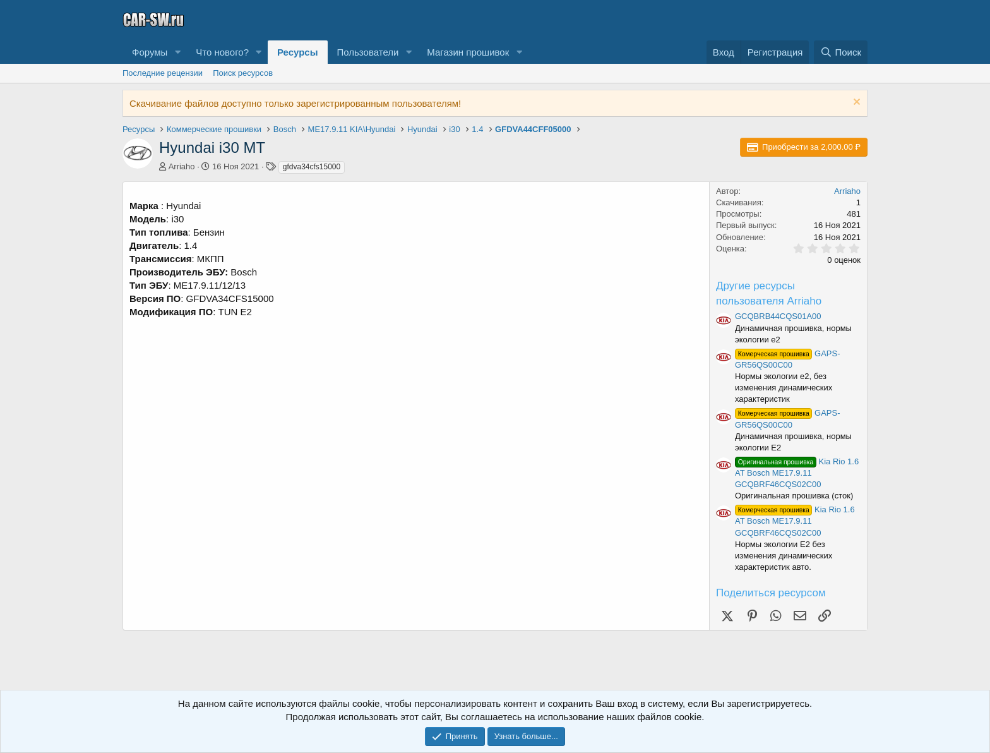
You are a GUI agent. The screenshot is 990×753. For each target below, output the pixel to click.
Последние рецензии (162, 73)
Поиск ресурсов (243, 73)
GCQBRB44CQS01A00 (778, 316)
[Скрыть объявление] (855, 103)
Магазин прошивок (468, 52)
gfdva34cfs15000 (311, 166)
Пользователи (368, 52)
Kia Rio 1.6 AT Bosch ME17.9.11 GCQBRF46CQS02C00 (797, 473)
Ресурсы (297, 52)
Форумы (149, 52)
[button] (177, 52)
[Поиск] (841, 52)
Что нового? (222, 52)
